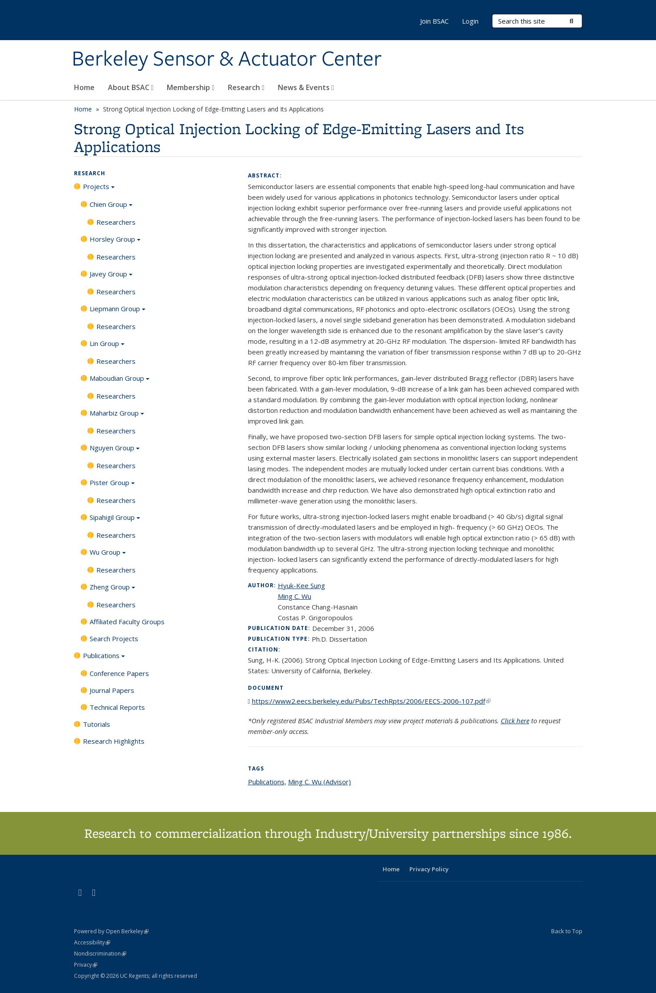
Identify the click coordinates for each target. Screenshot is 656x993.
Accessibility (92, 942)
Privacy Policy (429, 869)
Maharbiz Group (117, 416)
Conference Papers (119, 673)
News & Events (306, 87)
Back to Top (566, 931)
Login (470, 20)
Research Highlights (113, 741)
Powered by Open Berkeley (111, 931)
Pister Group (112, 485)
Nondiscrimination (100, 953)
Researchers (116, 222)
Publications (104, 658)
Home (84, 87)
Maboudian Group (119, 381)
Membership (191, 87)
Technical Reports (117, 707)
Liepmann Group (117, 311)
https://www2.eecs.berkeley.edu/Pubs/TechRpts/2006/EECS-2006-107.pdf (371, 700)
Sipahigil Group (115, 520)
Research (246, 87)
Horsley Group (115, 242)
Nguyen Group (115, 450)
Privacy (85, 964)
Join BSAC (434, 20)
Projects (99, 189)
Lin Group (107, 346)
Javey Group (111, 276)
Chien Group (111, 207)
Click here (515, 720)
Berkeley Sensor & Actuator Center (227, 59)
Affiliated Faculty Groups (127, 621)
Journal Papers (112, 690)
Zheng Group (112, 589)
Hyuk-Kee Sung (301, 585)
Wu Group (108, 555)
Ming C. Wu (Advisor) (319, 781)
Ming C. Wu (294, 596)
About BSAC (131, 87)
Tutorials (96, 724)
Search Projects (114, 638)
